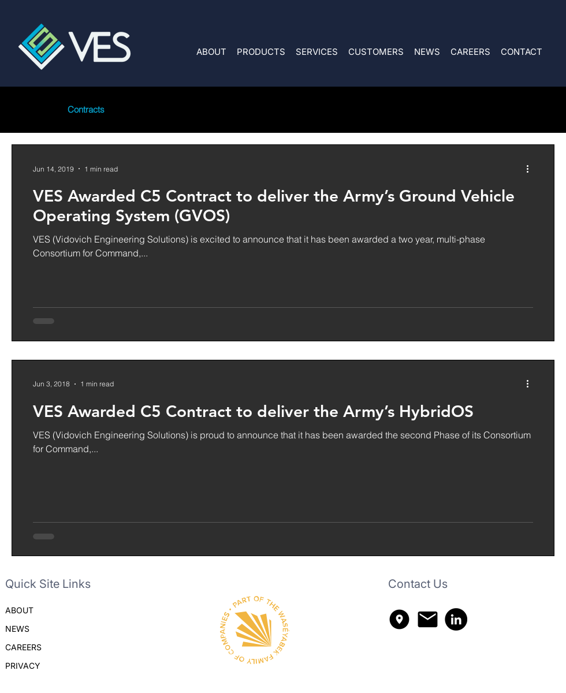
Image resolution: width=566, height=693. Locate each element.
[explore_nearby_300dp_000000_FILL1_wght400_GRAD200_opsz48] (399, 619)
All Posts (28, 110)
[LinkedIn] (456, 619)
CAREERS (23, 647)
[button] (261, 46)
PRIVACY (22, 665)
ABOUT (19, 610)
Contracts (86, 110)
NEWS (17, 629)
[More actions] (531, 169)
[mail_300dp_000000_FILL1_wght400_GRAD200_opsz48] (427, 619)
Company (146, 110)
